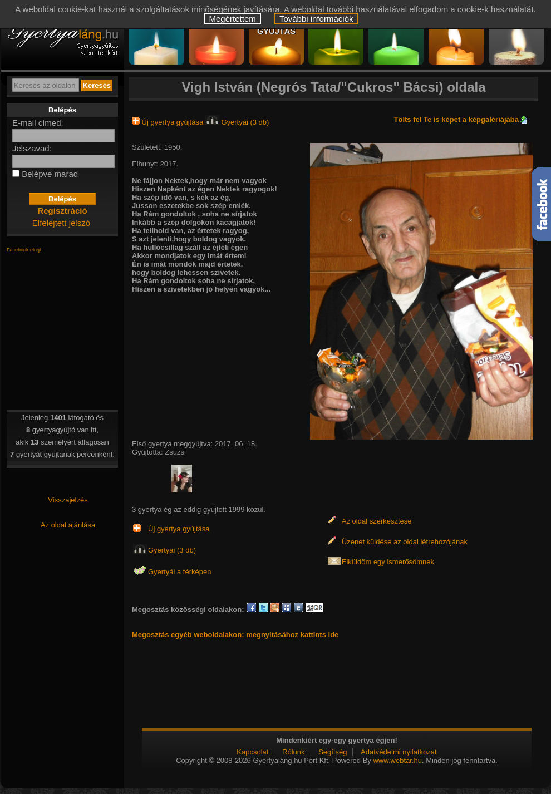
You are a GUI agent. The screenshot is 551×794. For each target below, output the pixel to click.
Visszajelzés (67, 500)
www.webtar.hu (397, 760)
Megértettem (232, 18)
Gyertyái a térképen (179, 572)
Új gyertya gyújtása (168, 122)
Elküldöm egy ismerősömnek (388, 562)
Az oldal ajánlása (68, 525)
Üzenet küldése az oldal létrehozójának (405, 541)
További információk (316, 18)
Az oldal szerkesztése (377, 521)
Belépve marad (50, 174)
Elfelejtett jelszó (61, 223)
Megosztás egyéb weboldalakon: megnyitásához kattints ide (235, 634)
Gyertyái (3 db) (237, 122)
